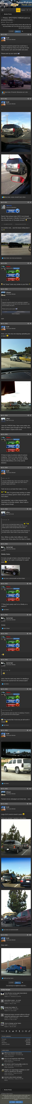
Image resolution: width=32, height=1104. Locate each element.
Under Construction (9, 1067)
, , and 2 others (15, 197)
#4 (30, 263)
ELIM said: (4, 300)
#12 (30, 583)
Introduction (15, 1008)
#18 (30, 788)
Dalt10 (5, 1024)
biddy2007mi (7, 1001)
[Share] (28, 34)
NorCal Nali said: (6, 710)
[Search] (30, 10)
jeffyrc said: (5, 478)
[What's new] (27, 10)
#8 (30, 434)
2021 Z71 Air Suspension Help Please (14, 1058)
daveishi (28, 1044)
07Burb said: (5, 670)
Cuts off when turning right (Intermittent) (15, 993)
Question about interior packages (13, 1077)
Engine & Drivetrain (13, 994)
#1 (30, 34)
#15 (30, 659)
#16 (30, 689)
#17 (30, 730)
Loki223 (6, 994)
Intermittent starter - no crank (12, 1000)
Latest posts (5, 1050)
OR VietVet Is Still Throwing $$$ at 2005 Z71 (16, 1064)
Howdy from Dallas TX (10, 1007)
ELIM (3, 22)
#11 (30, 544)
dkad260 (6, 1017)
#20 (30, 935)
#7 (30, 415)
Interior (6, 1080)
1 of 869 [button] (11, 31)
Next (18, 31)
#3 (30, 202)
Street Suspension (12, 1024)
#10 (30, 509)
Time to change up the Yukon (12, 1023)
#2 (30, 98)
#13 (30, 614)
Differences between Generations (13, 1053)
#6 (30, 323)
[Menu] (2, 10)
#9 (30, 467)
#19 (30, 803)
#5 (30, 289)
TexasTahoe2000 (8, 1008)
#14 (30, 633)
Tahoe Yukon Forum (7, 1093)
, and (12, 258)
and (10, 929)
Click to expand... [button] (16, 313)
